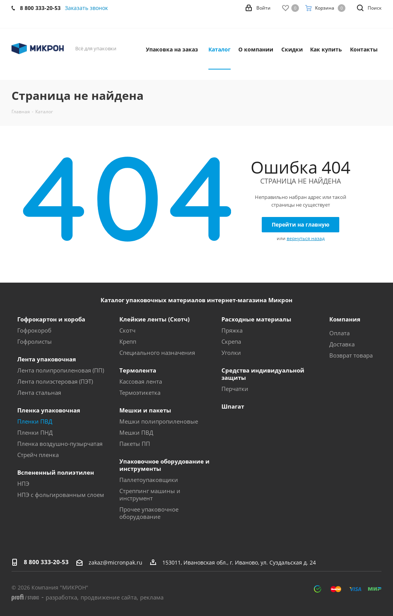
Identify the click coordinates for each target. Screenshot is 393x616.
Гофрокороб (34, 330)
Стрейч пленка (38, 455)
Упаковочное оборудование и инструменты (164, 464)
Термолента (137, 370)
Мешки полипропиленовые (158, 421)
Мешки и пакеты (145, 410)
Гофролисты (34, 341)
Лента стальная (39, 392)
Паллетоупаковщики (148, 480)
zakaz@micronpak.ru (115, 562)
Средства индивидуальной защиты (262, 373)
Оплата (339, 333)
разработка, (62, 597)
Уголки (231, 352)
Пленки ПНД (35, 432)
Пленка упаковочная (48, 410)
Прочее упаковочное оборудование (148, 512)
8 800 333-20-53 (46, 562)
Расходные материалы (256, 319)
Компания (344, 319)
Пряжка (232, 330)
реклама (151, 597)
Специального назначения (157, 352)
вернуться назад (306, 238)
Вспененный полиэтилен (55, 472)
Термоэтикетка (139, 392)
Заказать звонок (86, 8)
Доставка (342, 344)
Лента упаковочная (46, 359)
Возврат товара (351, 355)
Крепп (127, 341)
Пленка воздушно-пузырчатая (59, 443)
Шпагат (232, 406)
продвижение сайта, (109, 597)
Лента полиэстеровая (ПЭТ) (55, 381)
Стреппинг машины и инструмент (149, 494)
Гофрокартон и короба (51, 319)
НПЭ (23, 483)
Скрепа (231, 341)
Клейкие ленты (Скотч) (154, 319)
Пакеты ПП (134, 443)
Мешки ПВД (136, 432)
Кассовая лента (140, 381)
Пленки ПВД (34, 421)
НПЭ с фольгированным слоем (60, 494)
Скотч (127, 330)
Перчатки (234, 388)
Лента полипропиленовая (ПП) (60, 370)
